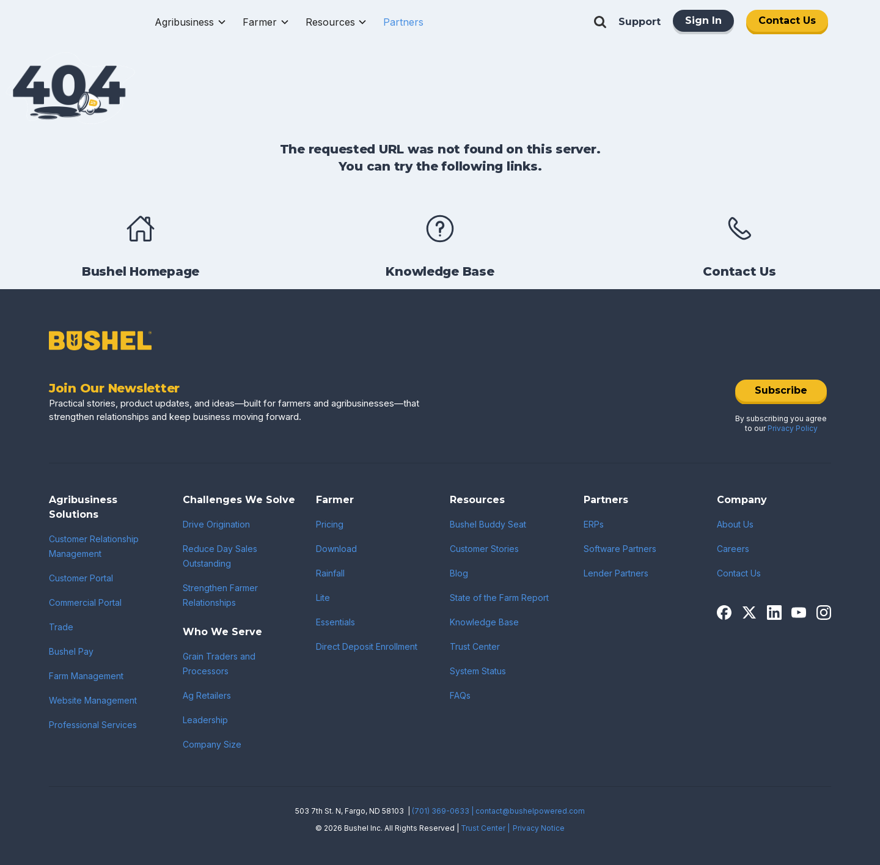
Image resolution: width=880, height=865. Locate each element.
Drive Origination (216, 524)
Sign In (703, 20)
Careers (733, 548)
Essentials (335, 622)
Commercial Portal (85, 602)
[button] (191, 22)
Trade (61, 627)
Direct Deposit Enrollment (366, 646)
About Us (735, 524)
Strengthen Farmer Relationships (220, 595)
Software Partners (620, 548)
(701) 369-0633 (440, 810)
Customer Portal (81, 578)
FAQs (460, 695)
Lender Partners (616, 573)
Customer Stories (484, 548)
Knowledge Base (484, 622)
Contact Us (787, 20)
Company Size (212, 744)
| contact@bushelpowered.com (528, 810)
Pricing (329, 524)
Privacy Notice (539, 828)
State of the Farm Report (499, 597)
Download (336, 548)
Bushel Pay (71, 651)
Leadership (205, 720)
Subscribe (781, 390)
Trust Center (475, 646)
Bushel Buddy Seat (488, 524)
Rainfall (330, 573)
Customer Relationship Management (94, 546)
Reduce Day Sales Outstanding (220, 556)
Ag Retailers (207, 695)
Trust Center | (485, 828)
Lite (323, 597)
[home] (90, 22)
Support (639, 22)
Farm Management (86, 676)
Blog (459, 573)
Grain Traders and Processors (219, 663)
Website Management (93, 700)
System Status (478, 671)
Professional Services (93, 725)
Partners (403, 22)
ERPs (594, 524)
